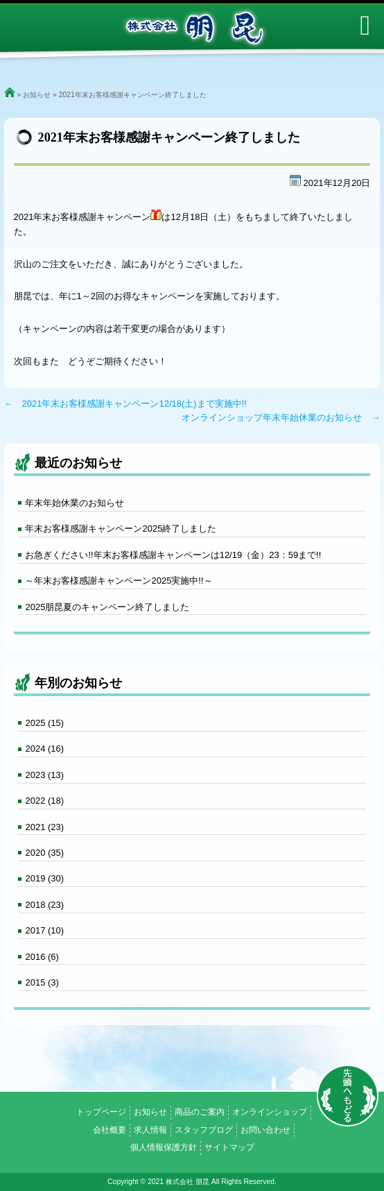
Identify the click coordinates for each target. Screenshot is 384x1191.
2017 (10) (44, 930)
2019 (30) (44, 878)
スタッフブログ (204, 1130)
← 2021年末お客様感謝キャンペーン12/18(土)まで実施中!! (125, 403)
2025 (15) (44, 723)
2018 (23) (44, 904)
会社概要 (109, 1130)
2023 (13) (44, 775)
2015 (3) (41, 982)
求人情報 (150, 1130)
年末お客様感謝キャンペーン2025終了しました (120, 528)
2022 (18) (44, 800)
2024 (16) (44, 748)
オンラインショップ (269, 1112)
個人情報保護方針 (163, 1147)
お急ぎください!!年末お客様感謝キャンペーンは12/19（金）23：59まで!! (173, 555)
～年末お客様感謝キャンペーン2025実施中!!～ (118, 580)
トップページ (101, 1112)
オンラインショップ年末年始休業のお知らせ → (281, 417)
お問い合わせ (265, 1130)
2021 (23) (44, 827)
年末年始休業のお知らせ (74, 503)
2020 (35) (44, 852)
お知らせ (37, 95)
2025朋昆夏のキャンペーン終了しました (107, 607)
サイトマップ (229, 1147)
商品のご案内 (200, 1112)
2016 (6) (41, 957)
